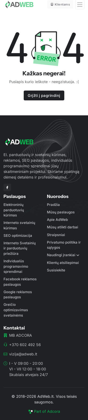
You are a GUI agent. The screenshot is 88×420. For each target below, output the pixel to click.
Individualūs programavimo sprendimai (16, 266)
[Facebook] (7, 187)
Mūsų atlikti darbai (62, 227)
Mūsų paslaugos (61, 212)
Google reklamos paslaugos (18, 294)
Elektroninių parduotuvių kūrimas (14, 209)
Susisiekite (56, 270)
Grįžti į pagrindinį (44, 95)
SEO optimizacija (18, 235)
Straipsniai (56, 235)
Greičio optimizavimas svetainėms (16, 309)
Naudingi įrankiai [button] (61, 255)
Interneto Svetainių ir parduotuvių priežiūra (20, 248)
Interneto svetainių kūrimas (19, 225)
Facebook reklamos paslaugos (20, 282)
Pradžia (53, 204)
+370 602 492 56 (25, 344)
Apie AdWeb (57, 219)
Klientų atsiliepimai (63, 262)
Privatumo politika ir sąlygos (64, 245)
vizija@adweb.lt (23, 354)
